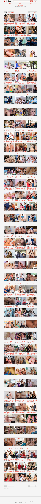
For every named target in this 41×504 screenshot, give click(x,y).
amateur (33, 9)
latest (9, 12)
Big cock (11, 24)
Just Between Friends (6, 247)
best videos (9, 3)
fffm (11, 8)
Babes (5, 36)
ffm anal (8, 8)
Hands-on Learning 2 (6, 318)
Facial (13, 330)
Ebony (31, 401)
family (13, 9)
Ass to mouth (21, 401)
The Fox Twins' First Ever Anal (30, 471)
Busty (12, 224)
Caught (28, 130)
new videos (20, 3)
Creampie (20, 295)
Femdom (34, 24)
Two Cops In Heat (29, 35)
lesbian (32, 8)
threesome (23, 8)
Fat (30, 83)
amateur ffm (19, 8)
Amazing (7, 389)
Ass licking (17, 24)
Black (8, 201)
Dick (19, 189)
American (20, 354)
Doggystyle (33, 36)
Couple (33, 448)
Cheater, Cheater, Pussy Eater (18, 141)
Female (22, 189)
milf (21, 9)
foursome (29, 9)
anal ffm (26, 9)
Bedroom (7, 71)
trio (23, 9)
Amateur (17, 83)
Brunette (11, 36)
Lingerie (35, 83)
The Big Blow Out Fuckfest (18, 365)
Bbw (5, 24)
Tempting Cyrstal (17, 82)
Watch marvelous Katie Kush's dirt (31, 341)
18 (16, 36)
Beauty (30, 71)
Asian (29, 59)
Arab (5, 224)
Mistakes (16, 306)
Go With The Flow (6, 282)
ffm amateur (6, 9)
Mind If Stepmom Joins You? (30, 47)
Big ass (7, 24)
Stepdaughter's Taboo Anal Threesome (9, 459)
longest (12, 12)
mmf (29, 8)
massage (10, 9)
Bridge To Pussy (28, 459)
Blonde (31, 24)
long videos (31, 3)
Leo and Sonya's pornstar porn (30, 306)
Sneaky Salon (17, 459)
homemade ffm (15, 8)
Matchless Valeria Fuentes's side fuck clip (32, 247)
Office (32, 130)
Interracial (12, 448)
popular (6, 12)
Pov (24, 248)
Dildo (34, 177)
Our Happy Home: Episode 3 (30, 200)
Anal (5, 59)
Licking (22, 248)
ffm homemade (17, 9)
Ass (27, 36)
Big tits (23, 24)
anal (35, 8)
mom (27, 8)
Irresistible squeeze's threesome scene (31, 176)
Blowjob (8, 36)
